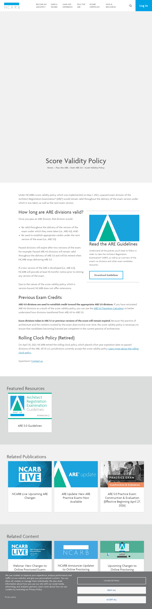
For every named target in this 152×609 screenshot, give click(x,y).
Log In (144, 5)
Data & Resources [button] (111, 5)
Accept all (111, 600)
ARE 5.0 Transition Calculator (109, 308)
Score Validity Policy (95, 167)
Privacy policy (10, 597)
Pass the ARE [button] (81, 5)
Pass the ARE (62, 167)
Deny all (111, 590)
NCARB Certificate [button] (94, 5)
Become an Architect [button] (41, 5)
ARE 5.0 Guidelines (30, 425)
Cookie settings (111, 580)
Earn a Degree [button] (54, 5)
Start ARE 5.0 (76, 167)
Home (50, 167)
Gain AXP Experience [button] (67, 5)
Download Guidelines (106, 275)
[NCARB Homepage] (12, 5)
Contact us (37, 361)
